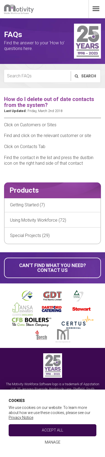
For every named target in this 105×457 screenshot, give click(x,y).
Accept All (52, 430)
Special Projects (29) (30, 235)
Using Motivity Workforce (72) (38, 220)
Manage (52, 442)
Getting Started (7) (27, 204)
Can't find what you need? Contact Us (52, 267)
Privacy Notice (21, 417)
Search (85, 76)
